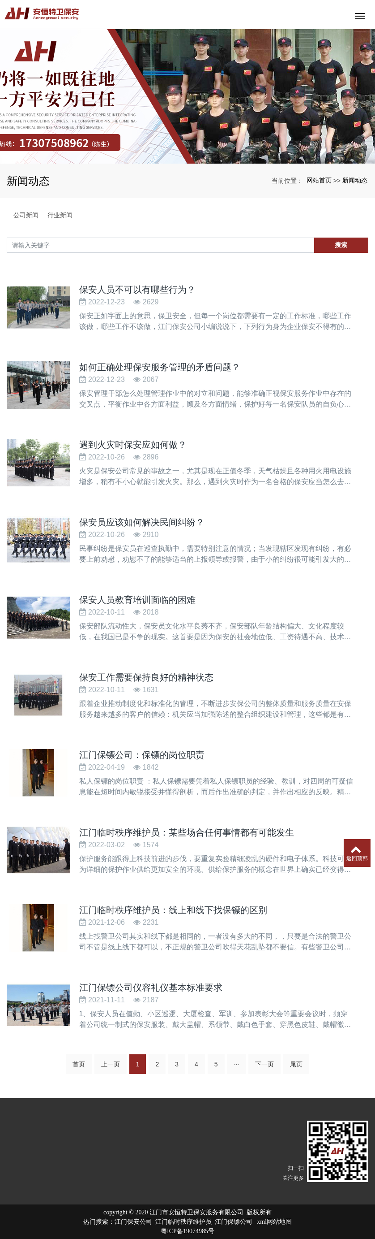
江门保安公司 (133, 1221)
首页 (78, 1064)
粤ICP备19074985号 (187, 1231)
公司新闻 (25, 215)
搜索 (341, 244)
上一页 (110, 1064)
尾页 (296, 1064)
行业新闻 (59, 215)
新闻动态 (354, 180)
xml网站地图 (274, 1221)
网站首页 (319, 180)
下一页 (264, 1064)
